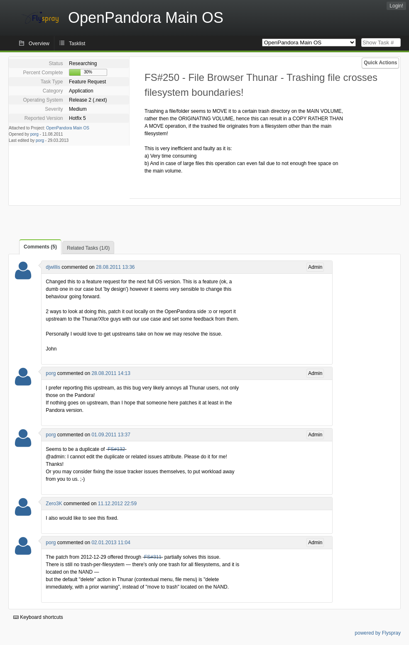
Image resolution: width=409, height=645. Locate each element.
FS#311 (153, 557)
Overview (39, 43)
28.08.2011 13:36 (115, 267)
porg (34, 134)
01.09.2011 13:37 (110, 435)
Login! (396, 6)
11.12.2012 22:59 (117, 503)
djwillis (53, 267)
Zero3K (54, 503)
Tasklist (77, 43)
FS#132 (116, 449)
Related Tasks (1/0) (88, 248)
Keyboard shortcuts (38, 617)
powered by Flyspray (378, 633)
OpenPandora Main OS (67, 128)
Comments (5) (40, 247)
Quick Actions (380, 63)
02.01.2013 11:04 (110, 542)
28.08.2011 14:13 (110, 373)
